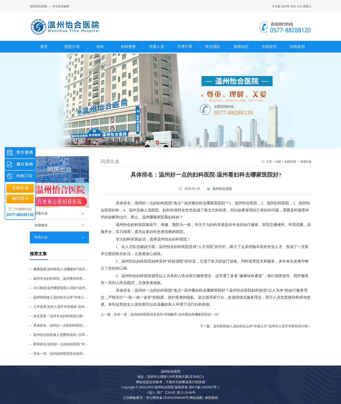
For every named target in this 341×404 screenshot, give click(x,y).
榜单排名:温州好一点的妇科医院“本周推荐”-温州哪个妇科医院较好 (81, 344)
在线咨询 (297, 47)
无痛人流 (156, 47)
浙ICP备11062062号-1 (204, 387)
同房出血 (61, 237)
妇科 (100, 47)
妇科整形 (128, 47)
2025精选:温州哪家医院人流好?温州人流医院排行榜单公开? (76, 288)
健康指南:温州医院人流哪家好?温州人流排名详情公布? (73, 269)
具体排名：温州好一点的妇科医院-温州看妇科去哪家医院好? (77, 325)
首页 (44, 47)
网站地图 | (196, 398)
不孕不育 (184, 47)
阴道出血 (61, 213)
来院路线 (211, 398)
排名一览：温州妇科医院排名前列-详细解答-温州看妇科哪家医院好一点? (86, 353)
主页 (269, 161)
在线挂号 (269, 47)
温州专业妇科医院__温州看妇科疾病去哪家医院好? (70, 278)
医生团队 (212, 47)
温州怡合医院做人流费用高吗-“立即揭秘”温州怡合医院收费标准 (79, 335)
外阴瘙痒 (61, 225)
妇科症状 (290, 161)
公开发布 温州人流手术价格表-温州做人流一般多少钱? (72, 307)
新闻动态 (241, 47)
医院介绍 (72, 47)
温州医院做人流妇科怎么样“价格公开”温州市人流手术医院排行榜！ (82, 297)
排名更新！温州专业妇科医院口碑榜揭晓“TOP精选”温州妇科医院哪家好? (86, 316)
